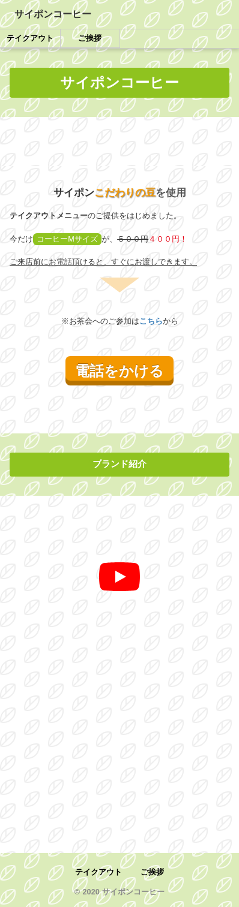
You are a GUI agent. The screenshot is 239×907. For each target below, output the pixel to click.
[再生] (119, 576)
